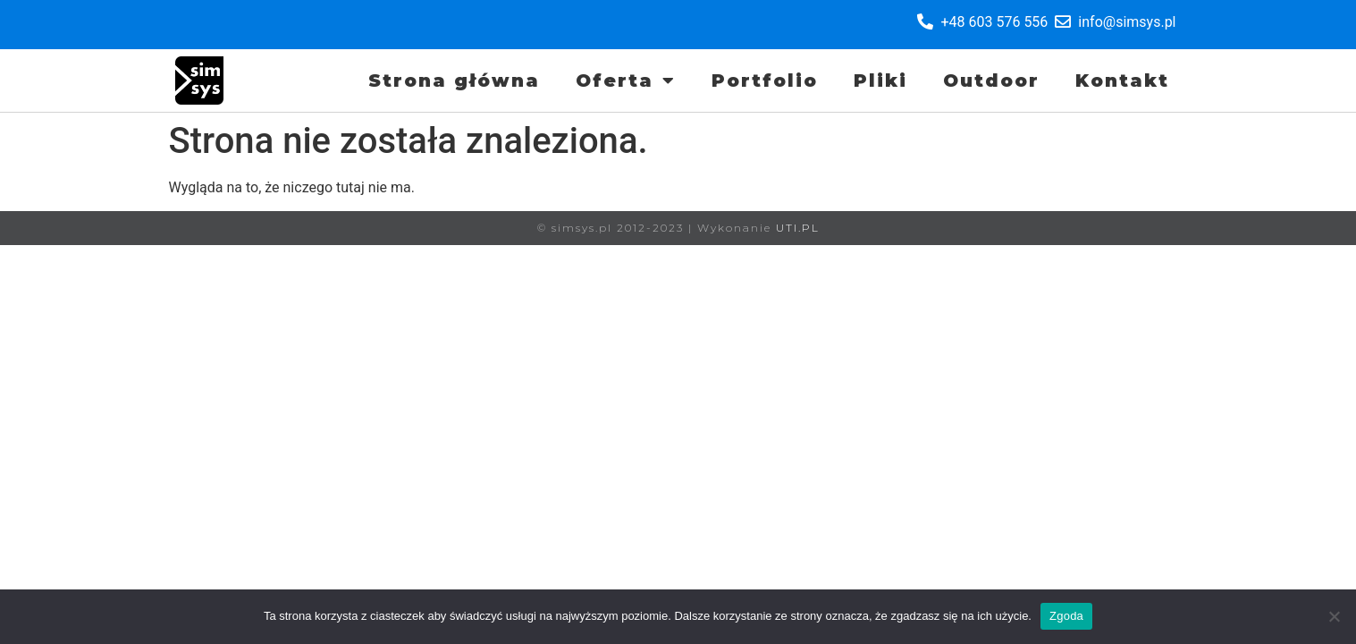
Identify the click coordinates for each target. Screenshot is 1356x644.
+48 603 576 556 (994, 21)
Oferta (626, 80)
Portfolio (765, 80)
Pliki (880, 80)
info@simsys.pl (1126, 21)
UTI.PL (798, 227)
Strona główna (454, 80)
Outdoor (991, 80)
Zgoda (1066, 616)
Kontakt (1122, 80)
